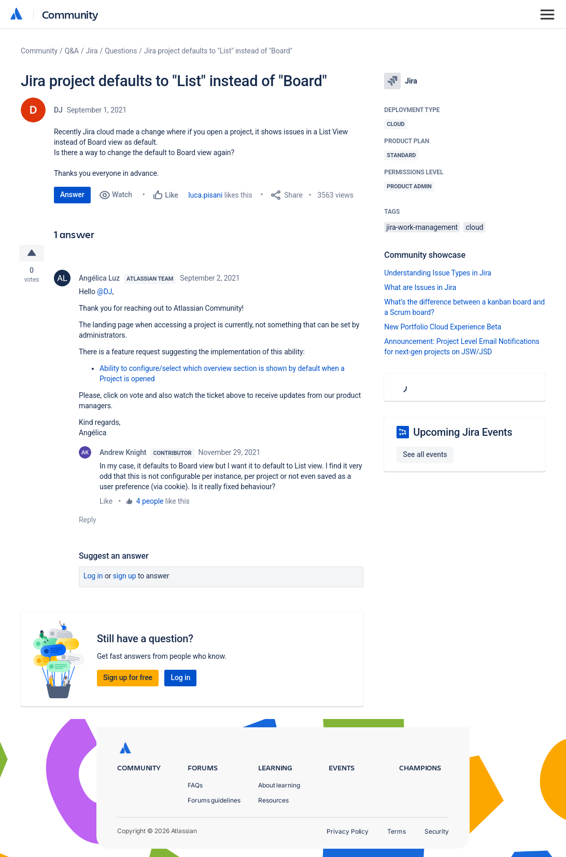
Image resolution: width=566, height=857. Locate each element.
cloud (474, 227)
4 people (150, 501)
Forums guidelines (214, 800)
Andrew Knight (123, 452)
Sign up (124, 576)
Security (437, 831)
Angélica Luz (99, 278)
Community (70, 14)
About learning (279, 785)
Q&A (72, 51)
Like (106, 501)
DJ (58, 110)
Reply (87, 520)
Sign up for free (127, 677)
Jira (92, 51)
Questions (121, 51)
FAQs (195, 785)
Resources (273, 800)
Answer (72, 194)
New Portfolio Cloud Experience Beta (442, 327)
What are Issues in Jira (420, 287)
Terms (396, 831)
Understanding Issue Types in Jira (437, 273)
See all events (425, 454)
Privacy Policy (348, 831)
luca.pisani (205, 195)
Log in (93, 576)
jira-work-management (422, 227)
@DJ (104, 291)
